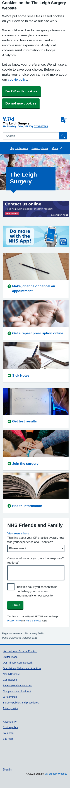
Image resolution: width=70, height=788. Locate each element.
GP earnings (10, 697)
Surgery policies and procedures (21, 702)
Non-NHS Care (11, 674)
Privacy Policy (14, 621)
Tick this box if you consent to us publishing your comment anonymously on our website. (37, 591)
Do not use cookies (20, 103)
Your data (8, 733)
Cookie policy (10, 727)
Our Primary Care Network (17, 662)
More (57, 148)
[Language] (64, 120)
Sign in (7, 769)
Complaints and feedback (17, 691)
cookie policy (17, 79)
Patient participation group (17, 685)
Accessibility (9, 721)
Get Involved (10, 680)
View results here (18, 533)
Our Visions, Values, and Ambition (22, 668)
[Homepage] (31, 121)
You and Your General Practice (20, 651)
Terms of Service (33, 621)
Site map (8, 739)
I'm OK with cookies (21, 91)
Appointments (19, 148)
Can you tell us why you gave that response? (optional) (35, 560)
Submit (15, 605)
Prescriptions (40, 148)
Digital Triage (10, 657)
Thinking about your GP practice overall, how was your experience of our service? (35, 539)
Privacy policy (10, 708)
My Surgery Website (56, 773)
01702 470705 (41, 126)
